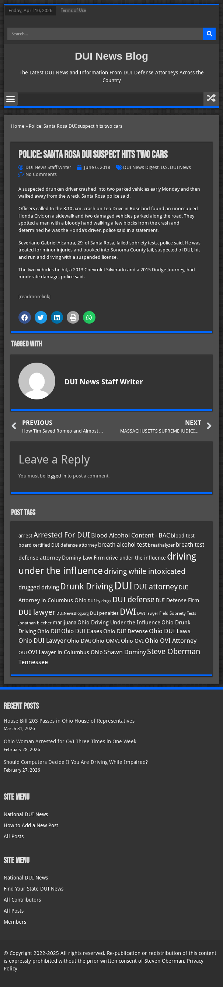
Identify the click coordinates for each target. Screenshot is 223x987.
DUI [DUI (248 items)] (123, 585)
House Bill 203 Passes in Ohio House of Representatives (69, 721)
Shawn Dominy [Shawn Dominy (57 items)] (125, 652)
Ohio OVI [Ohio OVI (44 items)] (132, 641)
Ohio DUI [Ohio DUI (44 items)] (48, 631)
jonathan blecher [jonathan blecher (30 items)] (35, 622)
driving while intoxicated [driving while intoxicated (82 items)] (144, 571)
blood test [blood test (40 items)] (183, 536)
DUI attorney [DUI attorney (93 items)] (156, 586)
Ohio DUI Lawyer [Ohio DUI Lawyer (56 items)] (42, 640)
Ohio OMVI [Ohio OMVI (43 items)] (106, 641)
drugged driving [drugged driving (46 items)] (38, 587)
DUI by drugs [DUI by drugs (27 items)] (99, 600)
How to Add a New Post (31, 825)
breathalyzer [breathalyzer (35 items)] (161, 545)
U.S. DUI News (176, 167)
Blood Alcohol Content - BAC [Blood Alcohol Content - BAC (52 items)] (130, 535)
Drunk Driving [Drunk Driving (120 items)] (86, 586)
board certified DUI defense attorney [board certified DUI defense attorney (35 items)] (57, 545)
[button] (11, 99)
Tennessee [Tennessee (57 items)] (33, 662)
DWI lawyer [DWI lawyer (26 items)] (147, 613)
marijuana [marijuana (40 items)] (64, 622)
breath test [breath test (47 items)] (190, 544)
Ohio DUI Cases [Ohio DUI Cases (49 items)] (81, 631)
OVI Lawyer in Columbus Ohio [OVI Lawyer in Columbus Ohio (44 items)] (65, 652)
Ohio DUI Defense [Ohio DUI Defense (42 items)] (125, 631)
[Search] (209, 34)
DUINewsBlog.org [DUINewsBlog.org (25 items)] (72, 613)
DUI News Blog (111, 56)
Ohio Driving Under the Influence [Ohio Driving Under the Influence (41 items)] (118, 622)
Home (17, 126)
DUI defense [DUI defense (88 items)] (133, 599)
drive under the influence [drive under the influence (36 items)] (136, 558)
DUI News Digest (140, 167)
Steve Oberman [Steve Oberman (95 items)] (173, 651)
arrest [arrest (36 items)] (25, 536)
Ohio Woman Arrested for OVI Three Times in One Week (70, 741)
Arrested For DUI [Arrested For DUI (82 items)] (62, 534)
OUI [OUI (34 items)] (22, 652)
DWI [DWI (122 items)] (128, 612)
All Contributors (22, 900)
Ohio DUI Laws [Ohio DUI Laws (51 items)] (170, 631)
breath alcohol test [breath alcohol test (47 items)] (122, 544)
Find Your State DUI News (33, 889)
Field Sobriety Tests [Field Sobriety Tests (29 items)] (177, 613)
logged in (56, 476)
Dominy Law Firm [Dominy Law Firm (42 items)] (83, 557)
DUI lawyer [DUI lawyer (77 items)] (36, 612)
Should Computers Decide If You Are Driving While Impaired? (76, 762)
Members (15, 922)
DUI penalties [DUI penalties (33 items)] (104, 613)
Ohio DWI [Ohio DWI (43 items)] (79, 641)
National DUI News (26, 814)
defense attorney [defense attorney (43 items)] (39, 557)
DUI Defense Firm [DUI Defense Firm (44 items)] (177, 600)
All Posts (14, 836)
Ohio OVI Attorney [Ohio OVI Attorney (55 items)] (170, 640)
